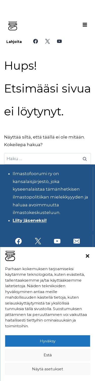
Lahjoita (14, 42)
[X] (47, 41)
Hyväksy (47, 341)
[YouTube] (59, 41)
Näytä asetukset (47, 369)
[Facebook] (35, 41)
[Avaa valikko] (85, 25)
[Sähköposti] (76, 241)
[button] (87, 255)
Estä (48, 355)
